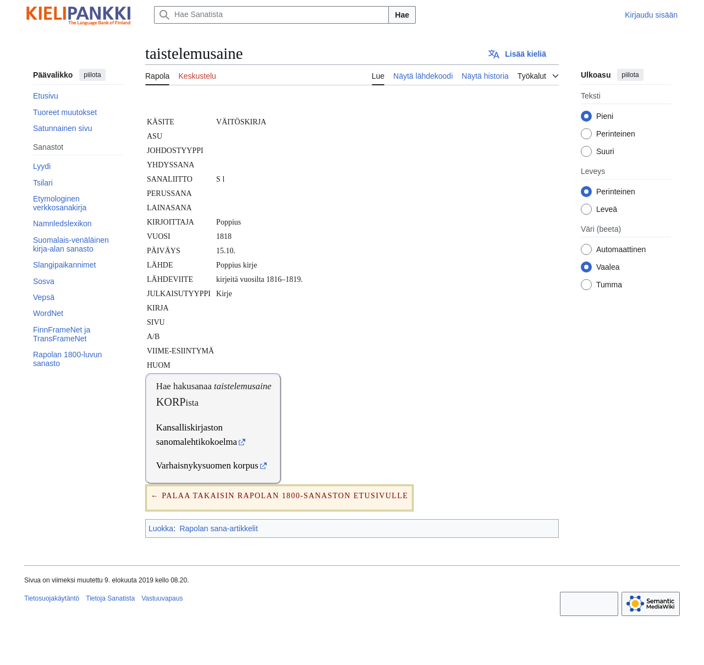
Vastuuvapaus (162, 598)
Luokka (160, 528)
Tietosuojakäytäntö (51, 598)
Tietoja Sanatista (110, 598)
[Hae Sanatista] (271, 15)
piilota (92, 75)
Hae (402, 14)
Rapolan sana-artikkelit (218, 528)
